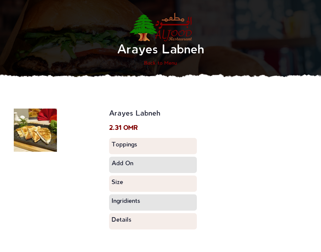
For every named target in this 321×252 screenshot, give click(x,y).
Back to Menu (160, 63)
